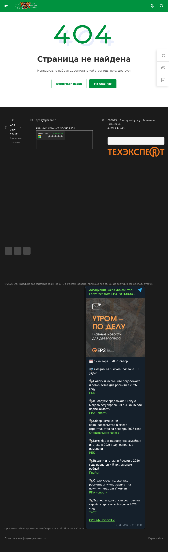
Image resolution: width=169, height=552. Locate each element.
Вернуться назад (69, 83)
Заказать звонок (15, 140)
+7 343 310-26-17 (13, 127)
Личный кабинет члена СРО (55, 128)
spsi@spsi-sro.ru (46, 120)
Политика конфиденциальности (25, 538)
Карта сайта (155, 538)
